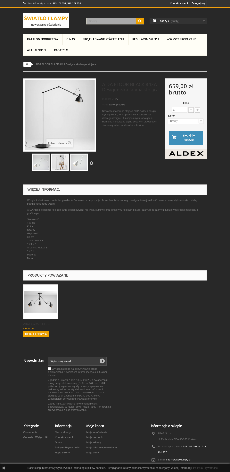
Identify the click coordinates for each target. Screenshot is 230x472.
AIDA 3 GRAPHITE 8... (76, 323)
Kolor (172, 115)
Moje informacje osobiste (101, 447)
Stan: (105, 104)
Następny (91, 163)
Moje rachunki (94, 437)
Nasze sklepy (63, 432)
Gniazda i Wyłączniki (35, 437)
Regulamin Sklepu (145, 39)
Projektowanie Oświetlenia (103, 39)
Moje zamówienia (96, 432)
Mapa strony (62, 452)
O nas (70, 39)
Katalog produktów (42, 39)
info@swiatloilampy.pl (178, 459)
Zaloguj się (198, 3)
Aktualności (36, 50)
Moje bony (92, 452)
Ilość (186, 103)
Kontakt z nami (179, 3)
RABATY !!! (61, 50)
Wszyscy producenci (182, 39)
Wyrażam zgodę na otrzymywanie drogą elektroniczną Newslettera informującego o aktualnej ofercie (77, 372)
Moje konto (95, 426)
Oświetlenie (30, 432)
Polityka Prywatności (67, 447)
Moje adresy (93, 442)
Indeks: (106, 98)
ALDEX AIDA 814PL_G (37, 323)
